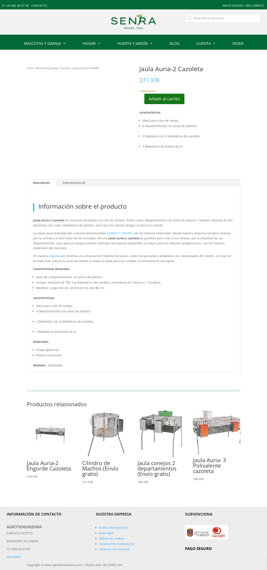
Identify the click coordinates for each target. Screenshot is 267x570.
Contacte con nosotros (114, 549)
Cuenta (206, 43)
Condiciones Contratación (117, 544)
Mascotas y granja (45, 43)
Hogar (92, 43)
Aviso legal (106, 533)
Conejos (65, 68)
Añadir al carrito (164, 99)
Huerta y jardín (135, 43)
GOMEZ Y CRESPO (119, 233)
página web (57, 256)
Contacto (39, 6)
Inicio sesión (233, 6)
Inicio (30, 68)
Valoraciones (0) (74, 183)
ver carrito (255, 6)
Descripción (41, 183)
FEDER (237, 43)
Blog (175, 43)
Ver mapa (14, 557)
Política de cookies (111, 538)
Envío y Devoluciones (113, 528)
